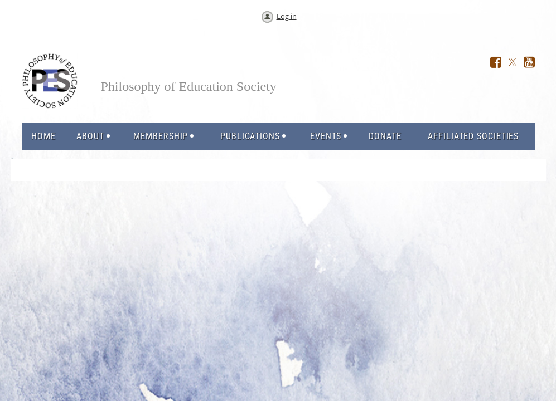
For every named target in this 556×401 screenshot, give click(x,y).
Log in (287, 16)
